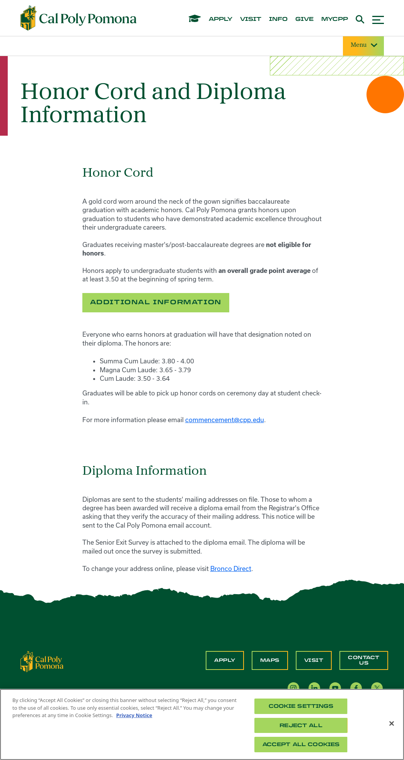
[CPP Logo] (42, 661)
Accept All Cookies (301, 744)
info (278, 19)
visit (250, 19)
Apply (224, 660)
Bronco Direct (230, 568)
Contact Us (364, 660)
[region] (202, 724)
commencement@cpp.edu (224, 419)
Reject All (301, 725)
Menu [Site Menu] (363, 45)
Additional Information (156, 302)
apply (220, 19)
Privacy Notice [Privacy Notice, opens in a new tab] (134, 715)
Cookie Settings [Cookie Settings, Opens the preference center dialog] (301, 706)
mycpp (334, 19)
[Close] (391, 723)
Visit (314, 660)
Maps (270, 660)
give (304, 19)
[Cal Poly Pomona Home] (78, 18)
